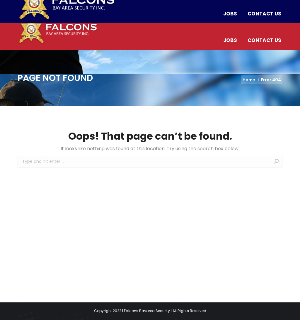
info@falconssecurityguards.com (135, 6)
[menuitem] (130, 21)
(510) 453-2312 (70, 6)
